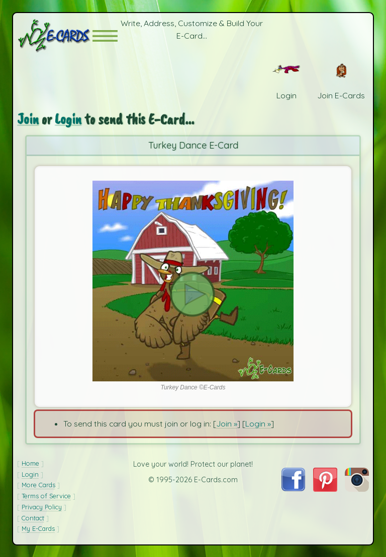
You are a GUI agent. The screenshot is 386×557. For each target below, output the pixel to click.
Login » (258, 424)
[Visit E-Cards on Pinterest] (325, 489)
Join (28, 119)
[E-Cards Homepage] (54, 36)
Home (30, 463)
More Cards (38, 485)
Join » (226, 424)
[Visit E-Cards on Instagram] (357, 489)
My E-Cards (38, 528)
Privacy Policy (42, 507)
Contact (33, 518)
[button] (105, 36)
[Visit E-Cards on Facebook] (293, 488)
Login (68, 119)
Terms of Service (46, 496)
